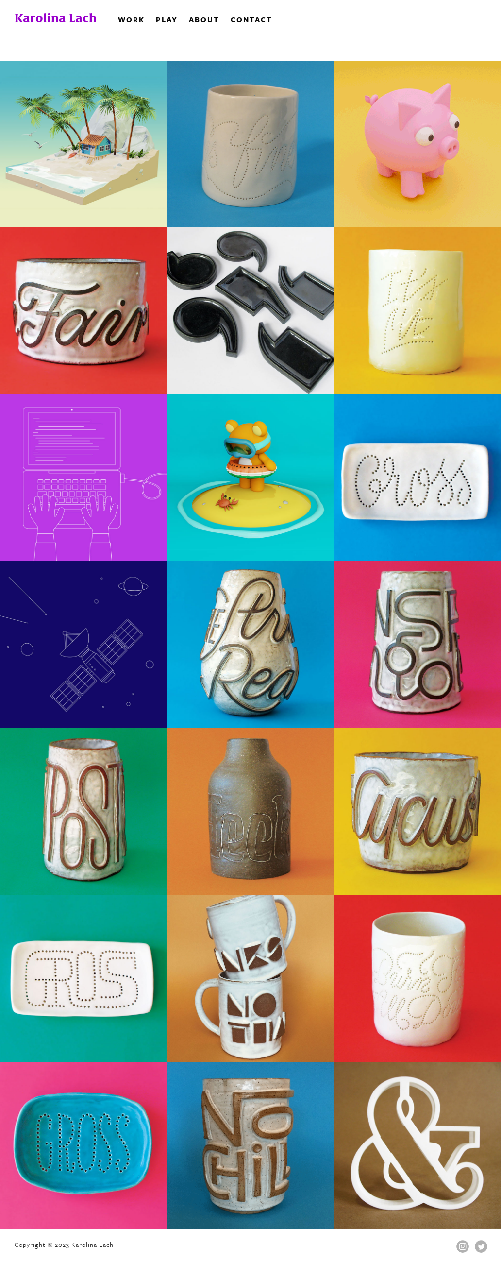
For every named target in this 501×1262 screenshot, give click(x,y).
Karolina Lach (56, 18)
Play (167, 19)
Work (131, 19)
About (204, 19)
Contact (251, 19)
